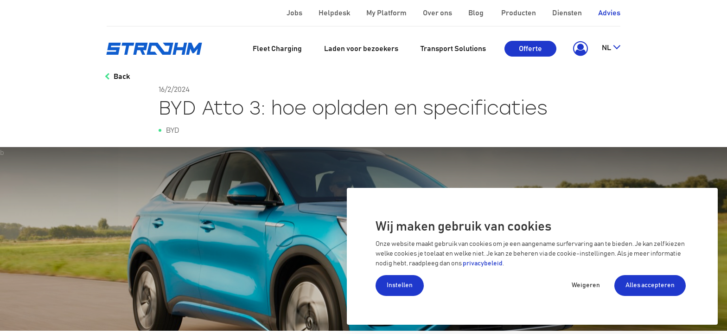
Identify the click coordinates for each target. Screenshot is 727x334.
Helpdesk (335, 13)
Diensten (567, 13)
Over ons (438, 13)
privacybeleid (483, 263)
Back (122, 76)
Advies (609, 13)
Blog (476, 13)
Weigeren (586, 285)
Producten (519, 13)
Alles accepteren (650, 285)
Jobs (295, 13)
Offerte (530, 48)
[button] (579, 49)
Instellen (400, 285)
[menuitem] (277, 48)
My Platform (386, 13)
